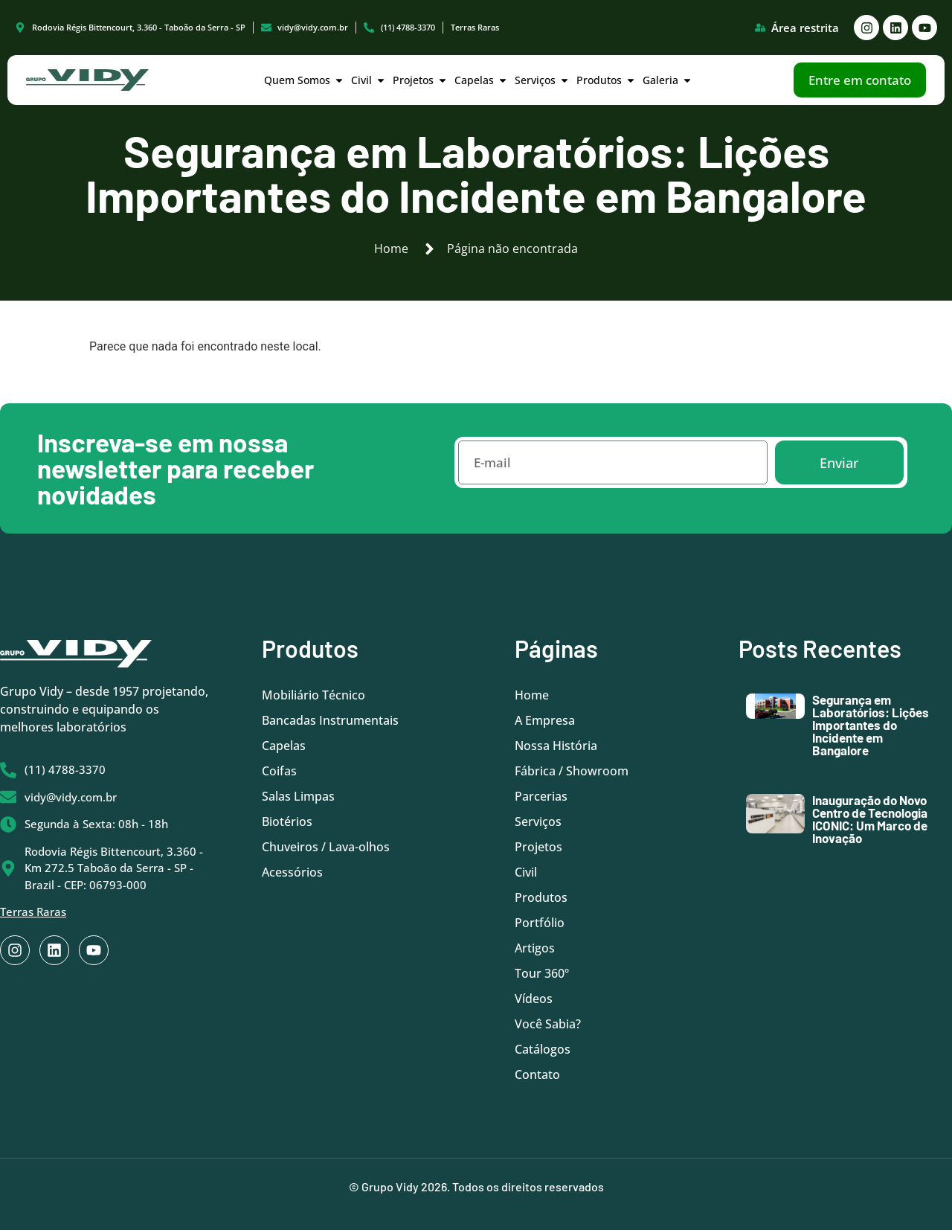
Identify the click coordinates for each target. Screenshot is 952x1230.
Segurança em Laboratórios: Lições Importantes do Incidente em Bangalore (870, 724)
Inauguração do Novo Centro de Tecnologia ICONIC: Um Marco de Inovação (869, 818)
